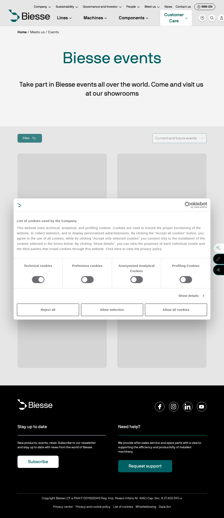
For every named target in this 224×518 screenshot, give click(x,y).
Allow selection (112, 310)
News (168, 6)
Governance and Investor (103, 7)
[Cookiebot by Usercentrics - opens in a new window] (188, 205)
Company (43, 7)
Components (134, 18)
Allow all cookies (176, 310)
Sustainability (67, 7)
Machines (96, 18)
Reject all (48, 310)
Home (22, 32)
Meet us (153, 7)
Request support (145, 466)
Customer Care (176, 18)
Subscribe (38, 462)
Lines (65, 18)
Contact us (183, 6)
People (133, 7)
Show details (188, 296)
